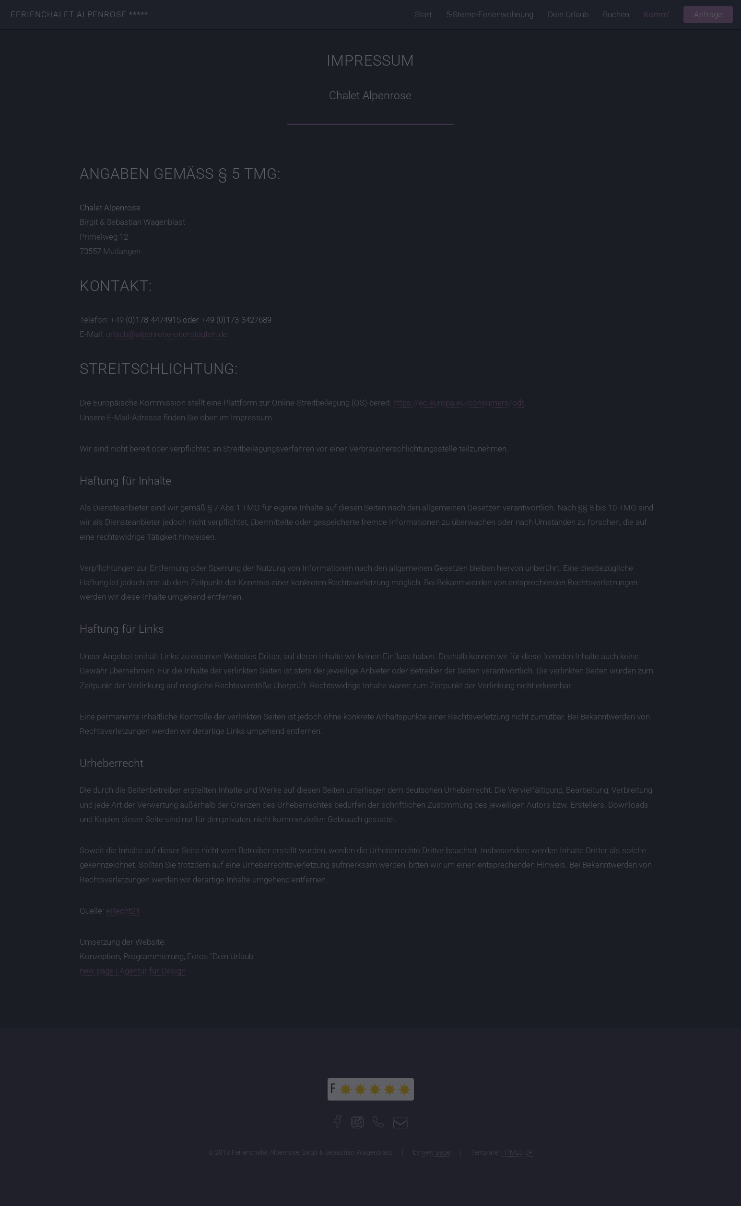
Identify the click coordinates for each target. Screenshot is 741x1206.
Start (423, 14)
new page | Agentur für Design (133, 970)
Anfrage (708, 14)
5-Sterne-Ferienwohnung (489, 14)
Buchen (616, 14)
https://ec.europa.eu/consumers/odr (458, 402)
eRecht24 (123, 911)
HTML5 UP (517, 1152)
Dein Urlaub (568, 14)
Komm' (656, 14)
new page (436, 1152)
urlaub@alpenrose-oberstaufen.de (166, 334)
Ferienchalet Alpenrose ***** (79, 14)
